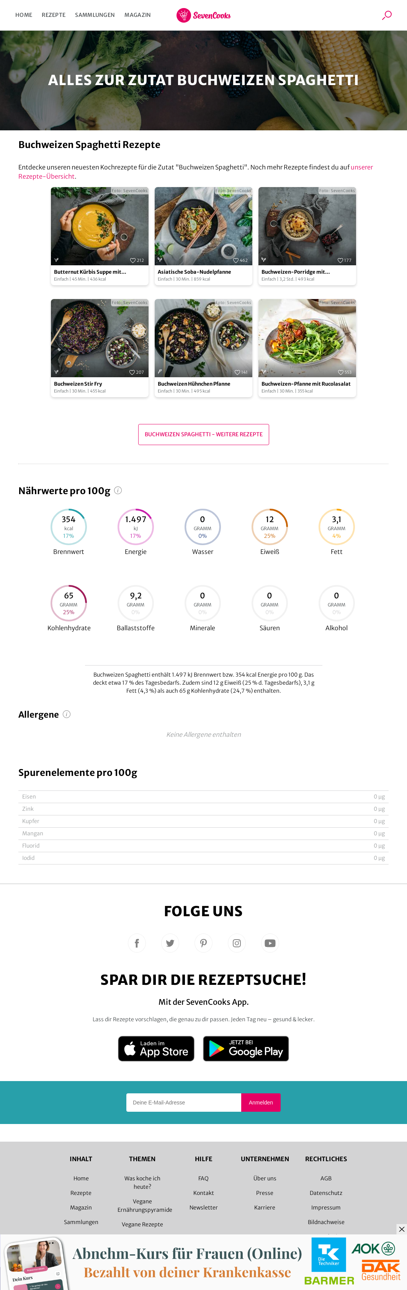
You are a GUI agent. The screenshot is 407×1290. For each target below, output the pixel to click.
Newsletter (204, 1207)
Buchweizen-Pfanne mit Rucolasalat (306, 384)
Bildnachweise (326, 1222)
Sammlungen (95, 15)
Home (23, 15)
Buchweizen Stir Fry (78, 384)
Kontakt (203, 1193)
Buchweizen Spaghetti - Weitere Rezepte (204, 434)
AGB (326, 1178)
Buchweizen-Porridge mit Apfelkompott (293, 272)
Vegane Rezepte (142, 1224)
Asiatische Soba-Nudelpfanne (194, 272)
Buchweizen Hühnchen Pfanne (194, 384)
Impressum (326, 1207)
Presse (264, 1193)
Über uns (264, 1178)
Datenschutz (326, 1193)
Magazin (137, 15)
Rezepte (53, 15)
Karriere (264, 1207)
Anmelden (261, 1102)
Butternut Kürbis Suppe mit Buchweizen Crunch (87, 272)
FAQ (203, 1178)
